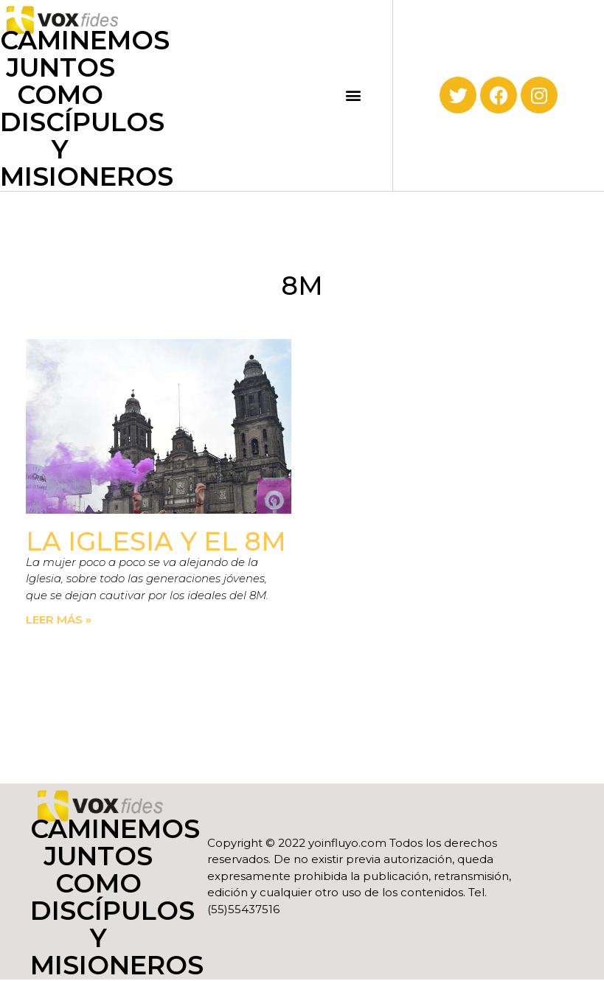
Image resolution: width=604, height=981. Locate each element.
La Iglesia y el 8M (156, 541)
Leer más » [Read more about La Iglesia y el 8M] (58, 619)
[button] (353, 95)
